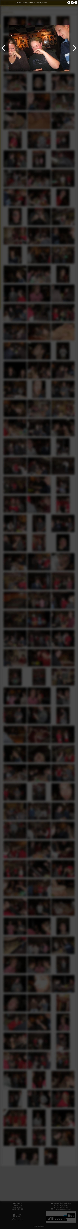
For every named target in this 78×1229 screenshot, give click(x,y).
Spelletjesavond (42, 2)
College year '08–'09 (29, 2)
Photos (19, 2)
